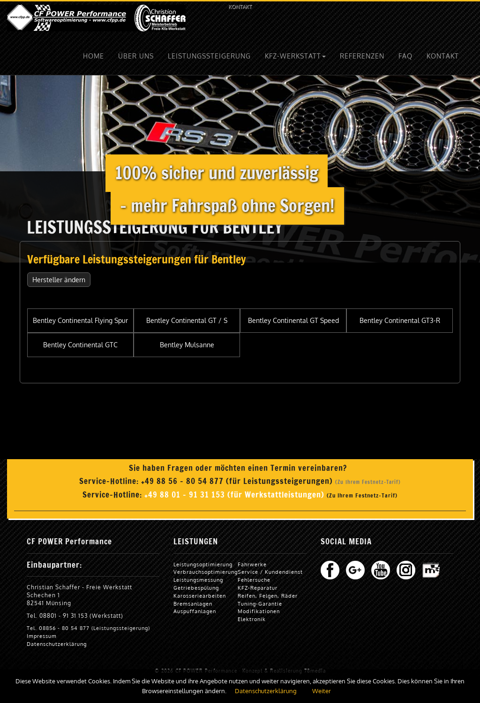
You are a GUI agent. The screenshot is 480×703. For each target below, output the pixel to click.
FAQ (405, 56)
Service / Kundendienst (270, 571)
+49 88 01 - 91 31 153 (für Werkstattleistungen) (235, 494)
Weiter (321, 691)
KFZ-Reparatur (258, 587)
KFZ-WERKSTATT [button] (295, 56)
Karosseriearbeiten (199, 595)
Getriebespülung (196, 587)
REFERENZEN (362, 56)
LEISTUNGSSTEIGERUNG (209, 56)
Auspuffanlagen (194, 611)
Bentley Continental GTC (80, 345)
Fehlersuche (254, 579)
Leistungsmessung (198, 579)
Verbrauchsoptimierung (205, 571)
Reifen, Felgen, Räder (268, 595)
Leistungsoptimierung (202, 564)
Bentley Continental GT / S (186, 320)
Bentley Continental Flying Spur (80, 320)
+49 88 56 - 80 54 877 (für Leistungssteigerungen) (238, 481)
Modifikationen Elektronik (259, 615)
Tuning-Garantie (260, 603)
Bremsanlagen (192, 603)
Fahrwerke (252, 564)
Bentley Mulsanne (187, 345)
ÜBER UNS (136, 56)
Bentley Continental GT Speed (293, 320)
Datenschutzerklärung (57, 643)
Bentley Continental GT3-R (400, 320)
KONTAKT (240, 6)
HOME (93, 56)
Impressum (42, 635)
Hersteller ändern (58, 280)
